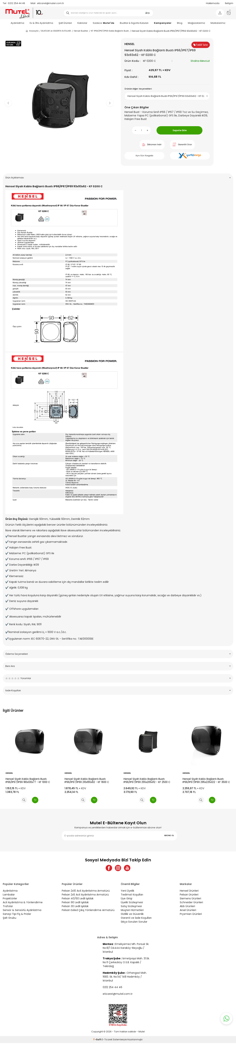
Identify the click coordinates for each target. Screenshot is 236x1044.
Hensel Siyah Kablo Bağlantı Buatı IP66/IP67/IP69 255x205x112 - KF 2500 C (147, 780)
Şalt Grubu (9, 919)
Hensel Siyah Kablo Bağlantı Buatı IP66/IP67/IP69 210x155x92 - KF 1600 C (87, 780)
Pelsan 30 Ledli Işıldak (75, 907)
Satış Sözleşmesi (131, 907)
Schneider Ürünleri (191, 903)
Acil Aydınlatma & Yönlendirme (23, 903)
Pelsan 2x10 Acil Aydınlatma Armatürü (86, 892)
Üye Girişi (126, 899)
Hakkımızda (212, 3)
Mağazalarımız (196, 23)
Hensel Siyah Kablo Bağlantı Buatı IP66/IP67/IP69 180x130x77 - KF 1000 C (28, 780)
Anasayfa (32, 31)
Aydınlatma (17, 23)
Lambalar (9, 896)
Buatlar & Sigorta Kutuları (134, 23)
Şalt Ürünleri (65, 23)
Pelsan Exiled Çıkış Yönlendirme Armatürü (88, 911)
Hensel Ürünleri (189, 892)
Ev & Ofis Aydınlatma (41, 23)
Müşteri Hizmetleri (132, 911)
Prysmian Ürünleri (191, 915)
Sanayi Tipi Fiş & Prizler (17, 915)
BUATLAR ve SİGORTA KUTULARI (56, 31)
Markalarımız (218, 23)
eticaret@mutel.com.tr (47, 3)
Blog (179, 23)
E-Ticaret (107, 1040)
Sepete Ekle (180, 130)
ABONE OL (169, 835)
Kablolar (82, 23)
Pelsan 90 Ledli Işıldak (75, 903)
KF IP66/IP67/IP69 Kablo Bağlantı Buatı (110, 31)
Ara (147, 13)
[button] (9, 102)
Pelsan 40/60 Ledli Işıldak (77, 899)
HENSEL (9, 773)
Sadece (103, 23)
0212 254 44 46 (14, 3)
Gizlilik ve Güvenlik (132, 915)
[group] (59, 100)
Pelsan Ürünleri (189, 896)
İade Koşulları (118, 690)
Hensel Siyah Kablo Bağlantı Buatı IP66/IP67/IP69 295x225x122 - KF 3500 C (206, 780)
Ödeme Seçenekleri (118, 653)
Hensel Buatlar (81, 31)
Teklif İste (200, 45)
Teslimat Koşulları (132, 896)
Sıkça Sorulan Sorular (134, 923)
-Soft (97, 1040)
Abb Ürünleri (187, 907)
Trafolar (8, 907)
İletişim (229, 3)
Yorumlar (118, 678)
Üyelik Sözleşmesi (132, 903)
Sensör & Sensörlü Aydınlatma (22, 911)
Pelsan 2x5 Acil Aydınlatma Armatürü (85, 896)
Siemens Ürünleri (190, 899)
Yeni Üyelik (127, 892)
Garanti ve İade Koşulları (136, 919)
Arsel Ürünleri (188, 911)
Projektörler (10, 899)
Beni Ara (118, 666)
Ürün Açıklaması (118, 177)
